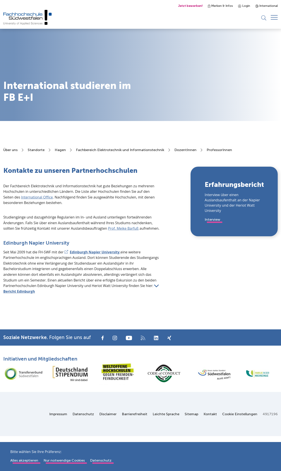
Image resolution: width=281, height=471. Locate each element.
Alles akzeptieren (24, 460)
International (266, 6)
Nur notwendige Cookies (64, 460)
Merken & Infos (220, 6)
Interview (212, 220)
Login (244, 6)
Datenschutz (101, 460)
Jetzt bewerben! (190, 6)
